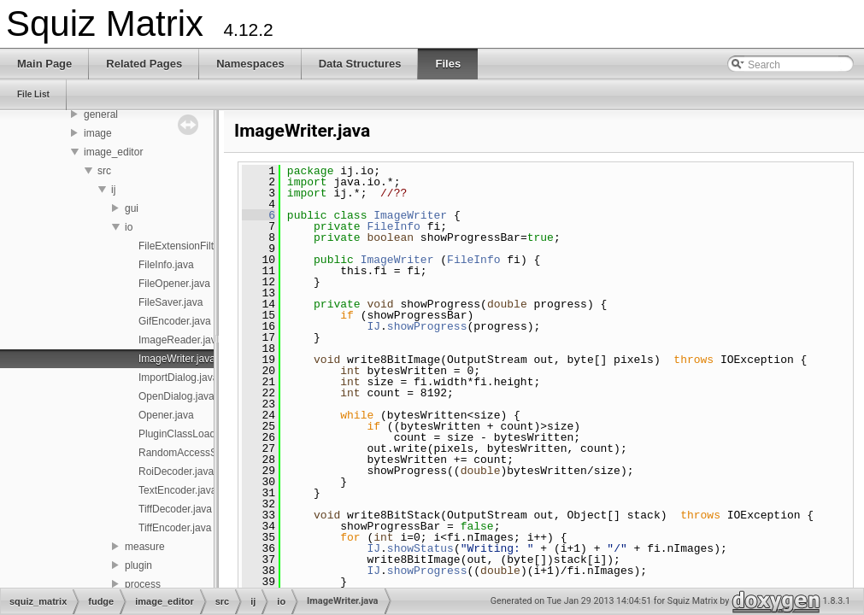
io (128, 227)
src (104, 171)
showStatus (420, 548)
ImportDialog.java (178, 378)
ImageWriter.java (176, 359)
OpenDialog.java (176, 396)
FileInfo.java (166, 265)
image (98, 133)
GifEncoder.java (174, 321)
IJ (373, 326)
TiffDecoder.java (175, 509)
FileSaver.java (170, 302)
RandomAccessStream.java (201, 453)
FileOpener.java (174, 284)
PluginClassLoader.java (191, 434)
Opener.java (166, 415)
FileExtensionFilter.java (191, 246)
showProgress (427, 326)
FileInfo (393, 226)
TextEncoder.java (177, 490)
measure (145, 547)
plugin (138, 565)
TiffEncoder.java (174, 528)
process (143, 584)
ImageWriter (410, 215)
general (101, 114)
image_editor (113, 152)
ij (113, 190)
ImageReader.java (179, 340)
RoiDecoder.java (176, 471)
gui (131, 208)
